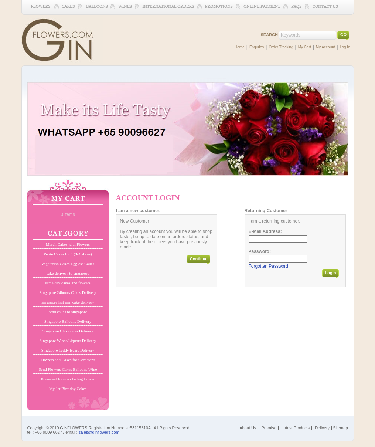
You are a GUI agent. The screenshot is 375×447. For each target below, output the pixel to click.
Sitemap (340, 428)
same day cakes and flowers (68, 283)
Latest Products (296, 428)
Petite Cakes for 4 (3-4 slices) (68, 254)
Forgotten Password (268, 266)
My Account (325, 47)
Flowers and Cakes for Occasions (68, 360)
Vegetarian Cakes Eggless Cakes (67, 263)
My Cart (304, 47)
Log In (345, 47)
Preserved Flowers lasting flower (68, 379)
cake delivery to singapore (68, 273)
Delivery (322, 428)
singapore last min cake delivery (67, 302)
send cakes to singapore (67, 311)
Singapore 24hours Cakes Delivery (68, 292)
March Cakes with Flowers (68, 244)
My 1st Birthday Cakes (68, 388)
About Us (247, 428)
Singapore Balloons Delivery (68, 321)
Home (240, 47)
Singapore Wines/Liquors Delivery (68, 340)
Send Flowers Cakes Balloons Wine (68, 369)
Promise (268, 428)
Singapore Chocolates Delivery (67, 331)
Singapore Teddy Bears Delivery (68, 350)
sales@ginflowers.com (99, 432)
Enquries (256, 47)
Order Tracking (281, 47)
